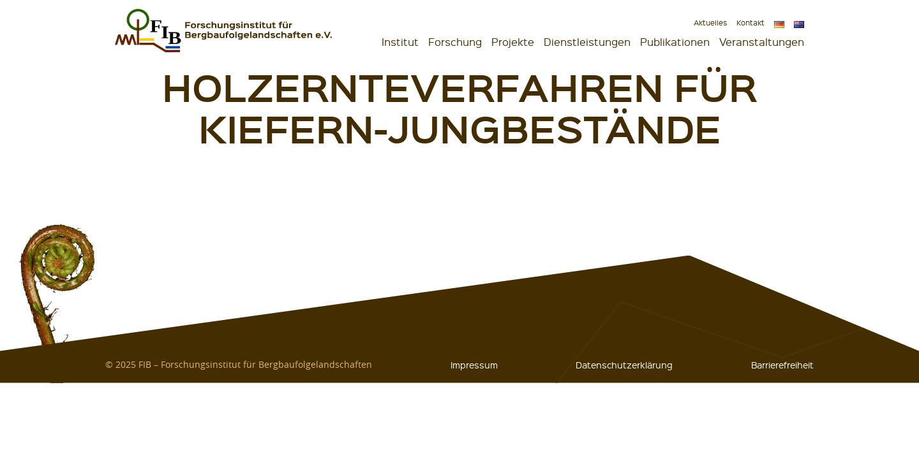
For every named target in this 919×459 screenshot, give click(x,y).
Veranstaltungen (761, 41)
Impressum (474, 364)
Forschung (455, 41)
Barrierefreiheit (782, 364)
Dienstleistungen (587, 41)
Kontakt (750, 22)
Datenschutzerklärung (624, 364)
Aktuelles (710, 22)
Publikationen (675, 41)
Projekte (512, 41)
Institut (400, 41)
